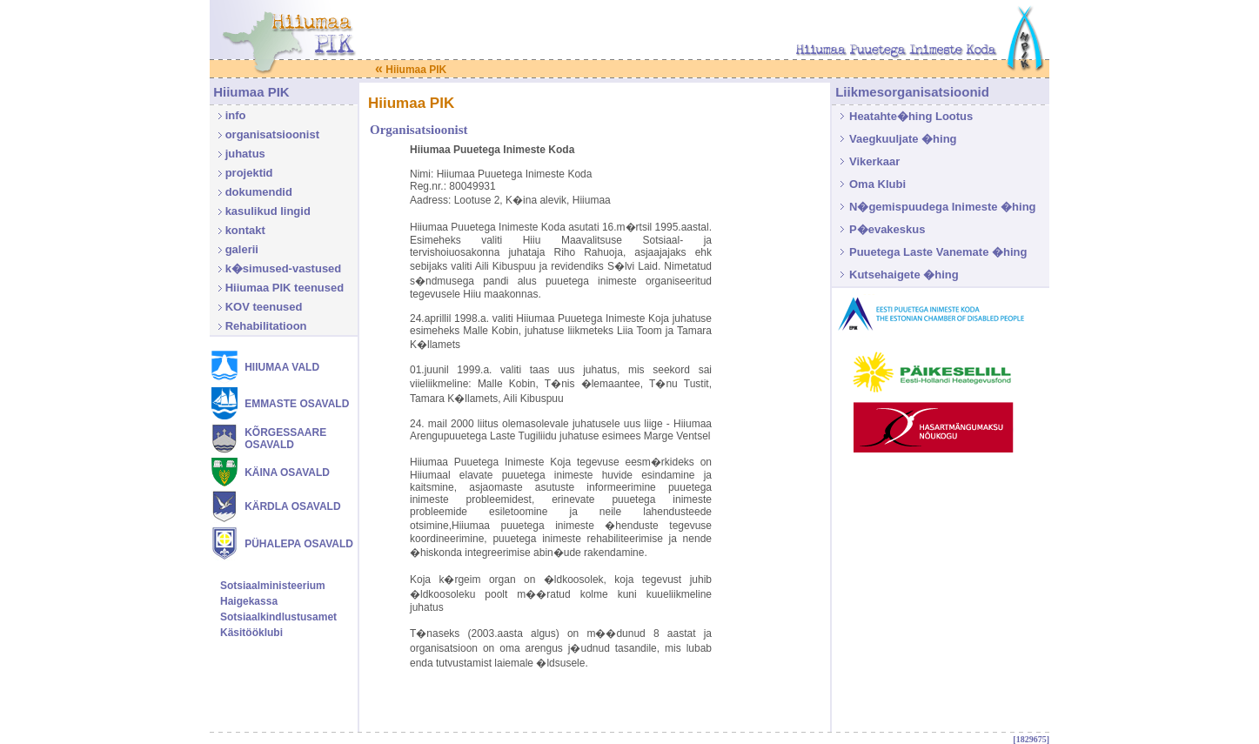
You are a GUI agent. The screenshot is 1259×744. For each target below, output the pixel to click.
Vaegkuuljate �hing (903, 138)
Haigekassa (249, 601)
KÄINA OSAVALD (287, 472)
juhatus (245, 153)
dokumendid (258, 191)
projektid (249, 172)
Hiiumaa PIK (410, 70)
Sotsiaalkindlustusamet (278, 617)
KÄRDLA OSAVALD (292, 506)
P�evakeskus (887, 229)
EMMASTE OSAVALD (296, 404)
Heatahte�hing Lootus (911, 116)
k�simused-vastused (283, 268)
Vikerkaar (874, 161)
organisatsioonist (272, 134)
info (235, 115)
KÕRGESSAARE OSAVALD (285, 438)
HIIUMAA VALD (281, 367)
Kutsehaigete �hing (904, 274)
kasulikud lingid (268, 211)
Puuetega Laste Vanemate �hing (938, 251)
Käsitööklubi (251, 633)
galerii (241, 249)
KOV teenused (264, 306)
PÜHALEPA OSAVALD (298, 544)
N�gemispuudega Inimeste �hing (942, 206)
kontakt (245, 230)
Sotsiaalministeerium (272, 586)
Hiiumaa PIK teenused (285, 287)
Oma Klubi (877, 184)
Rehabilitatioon (266, 325)
